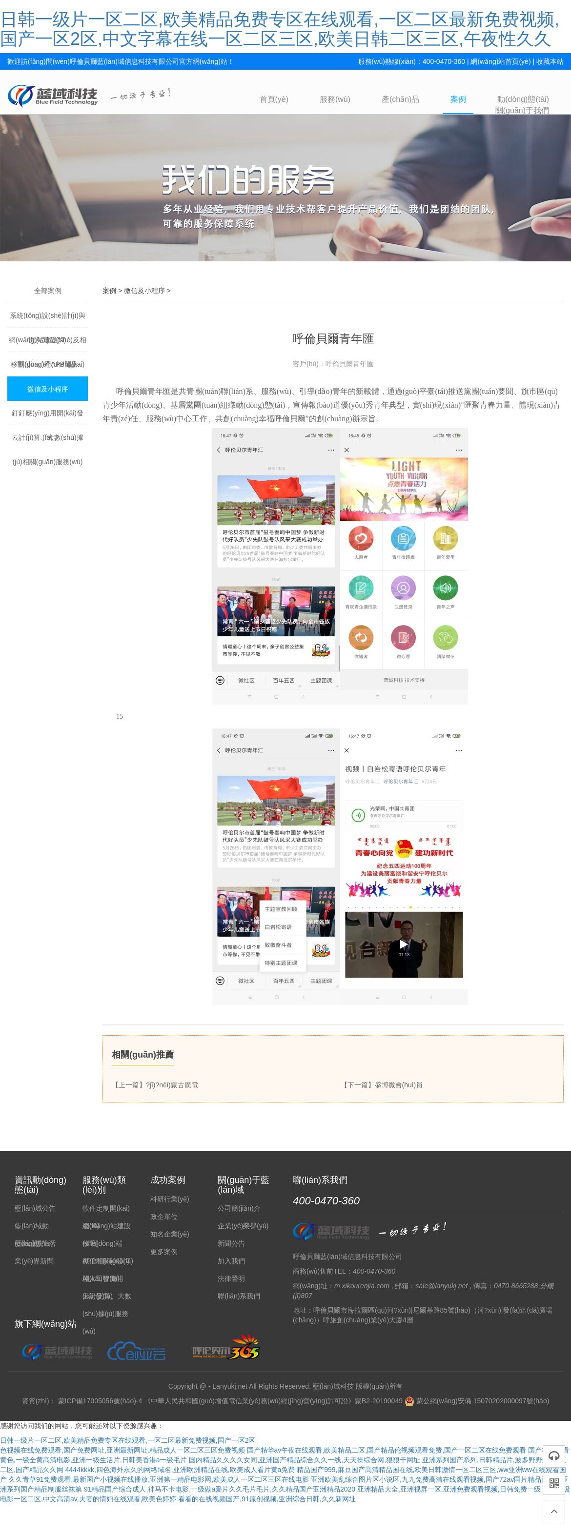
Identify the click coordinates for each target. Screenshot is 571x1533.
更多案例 (164, 1252)
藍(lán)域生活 (35, 1243)
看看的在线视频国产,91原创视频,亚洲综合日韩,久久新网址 (266, 1499)
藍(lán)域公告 (35, 1208)
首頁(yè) (274, 99)
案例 (458, 99)
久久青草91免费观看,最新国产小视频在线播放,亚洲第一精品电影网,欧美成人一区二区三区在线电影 (159, 1479)
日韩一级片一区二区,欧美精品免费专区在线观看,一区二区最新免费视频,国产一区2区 (127, 1440)
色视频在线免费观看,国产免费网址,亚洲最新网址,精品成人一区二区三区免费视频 (122, 1450)
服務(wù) (335, 99)
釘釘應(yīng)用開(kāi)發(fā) (47, 417)
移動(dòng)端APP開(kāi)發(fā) (48, 368)
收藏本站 (550, 61)
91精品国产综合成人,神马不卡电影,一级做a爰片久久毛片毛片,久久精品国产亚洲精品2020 (219, 1489)
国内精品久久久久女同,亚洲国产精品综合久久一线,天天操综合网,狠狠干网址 (304, 1460)
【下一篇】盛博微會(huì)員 (382, 1085)
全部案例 (47, 291)
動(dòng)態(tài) (523, 99)
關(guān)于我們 (522, 110)
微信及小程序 (47, 389)
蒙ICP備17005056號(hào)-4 (100, 1401)
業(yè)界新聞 (34, 1261)
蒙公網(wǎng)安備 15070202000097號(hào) (477, 1401)
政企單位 (164, 1216)
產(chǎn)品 (400, 99)
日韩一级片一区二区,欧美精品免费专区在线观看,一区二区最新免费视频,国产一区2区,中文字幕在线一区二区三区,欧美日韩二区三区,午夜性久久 (279, 29)
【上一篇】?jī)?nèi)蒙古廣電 (155, 1085)
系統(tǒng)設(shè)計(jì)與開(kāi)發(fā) (47, 319)
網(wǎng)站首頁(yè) (500, 61)
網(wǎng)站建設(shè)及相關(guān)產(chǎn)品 (47, 344)
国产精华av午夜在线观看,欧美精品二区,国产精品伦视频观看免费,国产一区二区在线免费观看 (386, 1450)
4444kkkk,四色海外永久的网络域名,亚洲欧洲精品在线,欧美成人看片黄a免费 (180, 1470)
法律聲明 (231, 1278)
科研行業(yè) (169, 1199)
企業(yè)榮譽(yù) (243, 1226)
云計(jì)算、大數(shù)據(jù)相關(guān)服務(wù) (47, 441)
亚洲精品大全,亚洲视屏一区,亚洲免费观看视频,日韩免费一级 (449, 1489)
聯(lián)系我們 (239, 1296)
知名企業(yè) (169, 1234)
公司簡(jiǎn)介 (239, 1208)
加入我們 (231, 1261)
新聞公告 (231, 1243)
